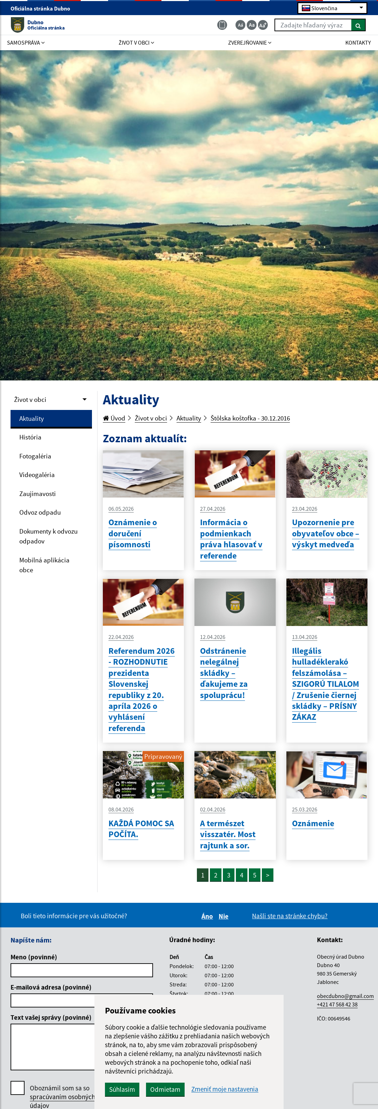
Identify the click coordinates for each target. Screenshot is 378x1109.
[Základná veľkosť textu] (252, 25)
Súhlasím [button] (122, 1089)
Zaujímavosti (37, 493)
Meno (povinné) (34, 957)
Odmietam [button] (165, 1089)
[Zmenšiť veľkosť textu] (240, 25)
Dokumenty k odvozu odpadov (48, 536)
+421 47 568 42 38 (337, 1004)
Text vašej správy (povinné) (51, 1017)
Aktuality (31, 418)
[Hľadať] (358, 25)
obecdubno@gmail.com (345, 995)
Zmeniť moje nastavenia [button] (224, 1089)
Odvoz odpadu (40, 512)
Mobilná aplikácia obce (44, 565)
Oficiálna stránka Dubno (43, 8)
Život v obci (30, 399)
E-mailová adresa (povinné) (51, 987)
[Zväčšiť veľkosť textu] (263, 25)
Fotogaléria (35, 456)
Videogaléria (37, 474)
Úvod (114, 418)
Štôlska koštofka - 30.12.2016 (250, 418)
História (30, 437)
